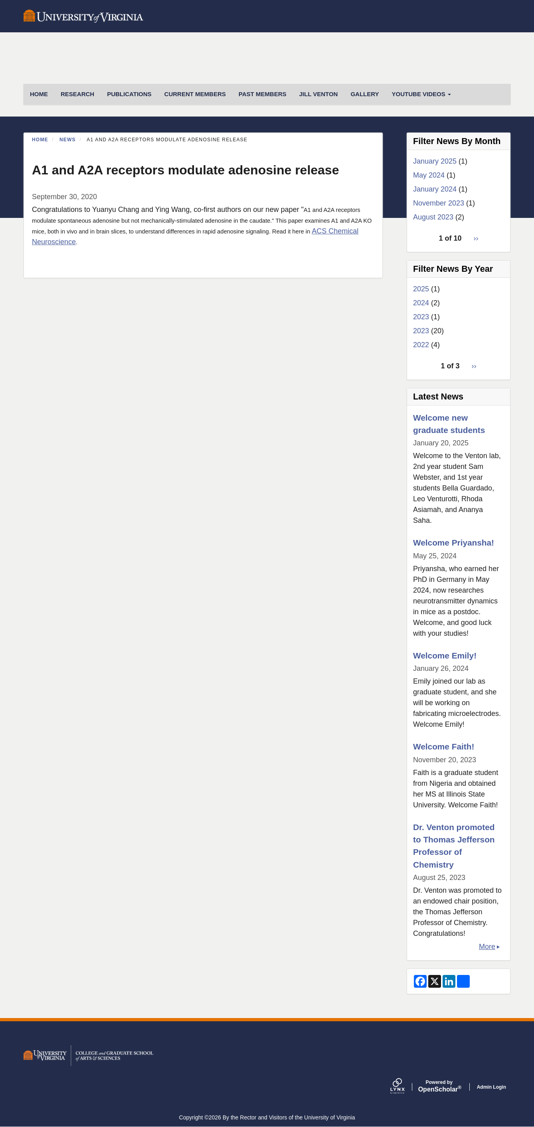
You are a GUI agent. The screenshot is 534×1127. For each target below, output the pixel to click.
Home (40, 139)
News (67, 139)
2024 (421, 303)
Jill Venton (318, 94)
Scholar (439, 1086)
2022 (421, 345)
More (487, 947)
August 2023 (433, 217)
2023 (421, 317)
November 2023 (438, 203)
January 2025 (435, 161)
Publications (129, 94)
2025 (421, 289)
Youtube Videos (421, 94)
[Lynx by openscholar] (404, 1087)
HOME (39, 94)
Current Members (195, 94)
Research (77, 94)
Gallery (364, 94)
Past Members (263, 94)
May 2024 (429, 175)
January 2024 (435, 189)
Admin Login (491, 1087)
